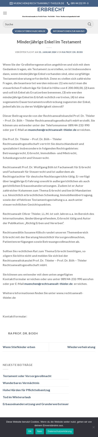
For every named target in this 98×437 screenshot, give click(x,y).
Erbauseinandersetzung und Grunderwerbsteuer (36, 404)
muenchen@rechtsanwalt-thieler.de (52, 129)
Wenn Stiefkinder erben (19, 347)
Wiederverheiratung (81, 347)
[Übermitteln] (89, 24)
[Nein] (93, 428)
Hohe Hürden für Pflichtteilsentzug (26, 390)
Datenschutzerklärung (60, 431)
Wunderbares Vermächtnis (21, 383)
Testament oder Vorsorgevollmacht (27, 376)
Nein (39, 431)
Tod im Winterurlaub (17, 397)
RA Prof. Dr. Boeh (72, 52)
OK (30, 431)
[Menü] (5, 13)
